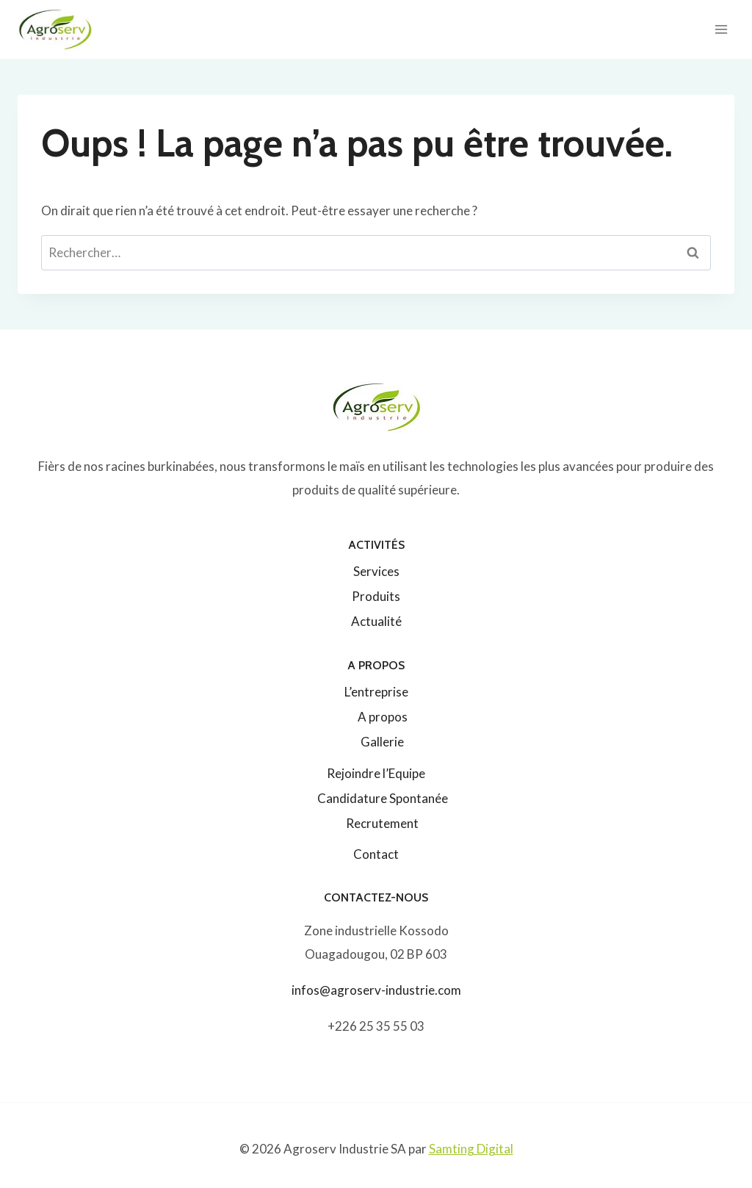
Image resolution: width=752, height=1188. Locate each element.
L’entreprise (376, 691)
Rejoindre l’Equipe (376, 773)
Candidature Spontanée (382, 798)
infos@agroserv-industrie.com (376, 990)
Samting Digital (471, 1148)
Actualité (376, 621)
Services (376, 571)
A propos (383, 716)
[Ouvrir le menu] (720, 29)
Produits (376, 596)
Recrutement (382, 823)
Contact (376, 854)
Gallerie (382, 741)
